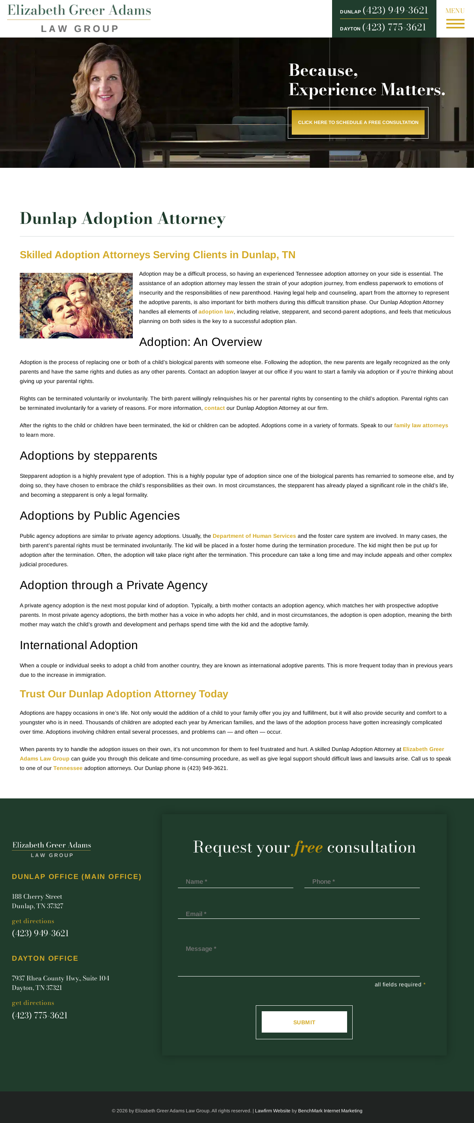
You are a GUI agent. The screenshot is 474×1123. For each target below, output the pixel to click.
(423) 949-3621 (396, 10)
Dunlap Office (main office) (77, 877)
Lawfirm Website (273, 1111)
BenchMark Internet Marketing (330, 1111)
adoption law (216, 311)
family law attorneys (421, 425)
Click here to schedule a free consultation (358, 122)
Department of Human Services (254, 536)
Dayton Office (45, 958)
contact (214, 408)
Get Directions (33, 921)
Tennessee (68, 768)
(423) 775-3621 (394, 27)
